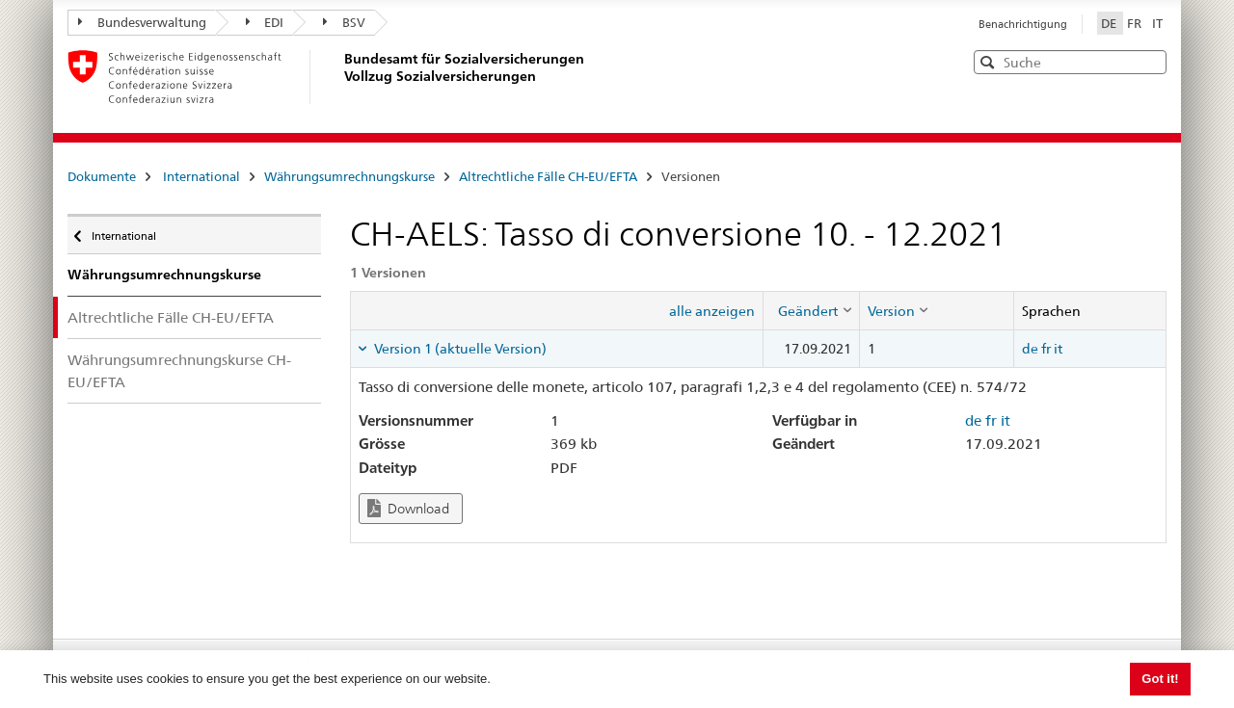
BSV (344, 22)
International (201, 176)
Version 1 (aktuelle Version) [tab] (459, 348)
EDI (265, 22)
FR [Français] (1135, 23)
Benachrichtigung (1023, 24)
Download (408, 508)
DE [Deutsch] (1110, 23)
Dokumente (101, 176)
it (1058, 348)
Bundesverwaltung (142, 22)
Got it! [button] (1159, 678)
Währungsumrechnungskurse (349, 176)
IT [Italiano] (1157, 23)
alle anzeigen (712, 311)
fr (1046, 348)
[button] (1150, 61)
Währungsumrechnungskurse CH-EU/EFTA (179, 371)
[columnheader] (811, 310)
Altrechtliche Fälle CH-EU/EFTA (548, 176)
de (1030, 348)
